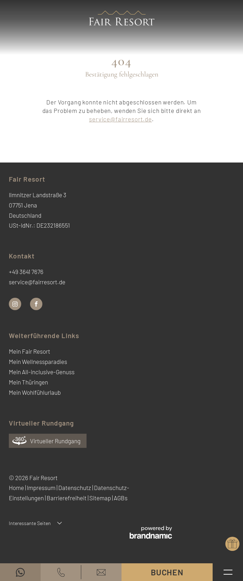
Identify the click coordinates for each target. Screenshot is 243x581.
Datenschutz (75, 487)
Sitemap (100, 497)
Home (17, 487)
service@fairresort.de (120, 119)
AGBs (121, 497)
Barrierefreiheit (67, 497)
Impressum (42, 487)
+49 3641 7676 (26, 271)
